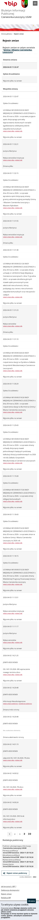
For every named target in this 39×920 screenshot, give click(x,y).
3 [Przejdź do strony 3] (20, 834)
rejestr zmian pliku (8, 131)
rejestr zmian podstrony (10, 704)
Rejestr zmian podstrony (16, 873)
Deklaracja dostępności (10, 890)
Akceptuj (31, 901)
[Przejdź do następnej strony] (24, 834)
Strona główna (6, 34)
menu (35, 3)
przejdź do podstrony (25, 704)
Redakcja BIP (6, 898)
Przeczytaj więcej (7, 908)
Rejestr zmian (6, 894)
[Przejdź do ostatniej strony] (29, 834)
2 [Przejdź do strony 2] (15, 834)
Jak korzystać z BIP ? (8, 886)
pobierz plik (18, 131)
